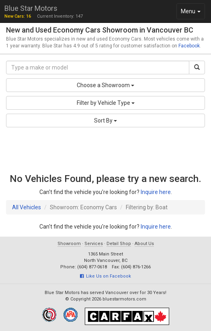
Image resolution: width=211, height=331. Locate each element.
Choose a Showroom (105, 85)
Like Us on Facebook (105, 276)
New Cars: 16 (17, 16)
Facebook (189, 46)
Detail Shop (119, 243)
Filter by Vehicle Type (106, 103)
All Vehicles (26, 207)
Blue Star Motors (30, 8)
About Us (144, 243)
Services (93, 243)
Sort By (105, 120)
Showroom (69, 243)
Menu (192, 13)
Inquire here (156, 192)
